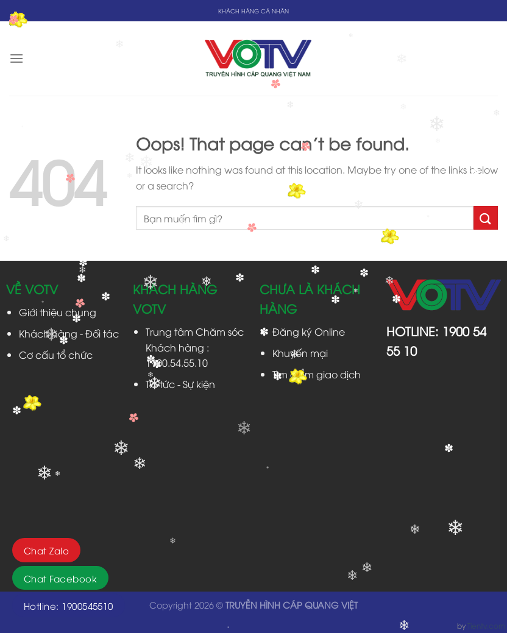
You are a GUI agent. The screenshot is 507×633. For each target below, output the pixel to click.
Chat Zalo (46, 550)
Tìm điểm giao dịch (316, 374)
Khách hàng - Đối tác (69, 333)
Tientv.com (486, 625)
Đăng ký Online (308, 331)
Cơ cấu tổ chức (56, 354)
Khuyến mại (300, 352)
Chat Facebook (60, 578)
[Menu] (16, 58)
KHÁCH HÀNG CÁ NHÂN (253, 11)
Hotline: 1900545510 (68, 605)
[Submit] (485, 218)
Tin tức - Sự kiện (180, 384)
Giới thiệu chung (57, 312)
